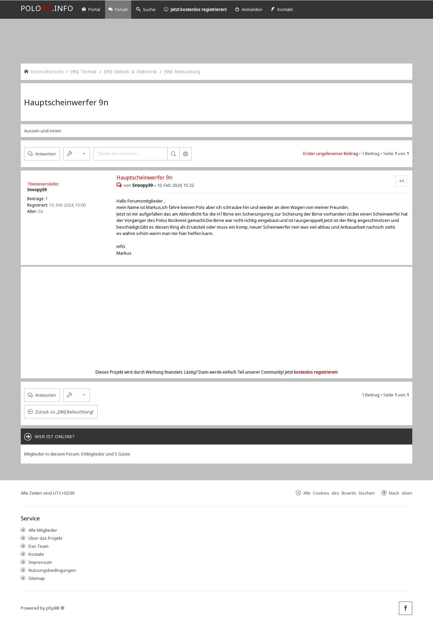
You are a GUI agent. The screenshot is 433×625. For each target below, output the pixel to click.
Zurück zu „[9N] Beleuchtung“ (64, 412)
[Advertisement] (216, 40)
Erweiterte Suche (185, 153)
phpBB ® (55, 608)
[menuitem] (249, 9)
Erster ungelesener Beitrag (330, 153)
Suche (146, 9)
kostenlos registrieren (315, 372)
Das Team (38, 546)
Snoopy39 (37, 190)
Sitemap (36, 578)
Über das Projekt (45, 538)
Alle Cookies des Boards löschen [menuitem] (339, 493)
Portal (91, 9)
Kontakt (36, 554)
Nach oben (400, 493)
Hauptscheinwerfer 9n (66, 102)
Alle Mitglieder (42, 530)
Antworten (45, 153)
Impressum (40, 562)
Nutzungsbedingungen (52, 570)
